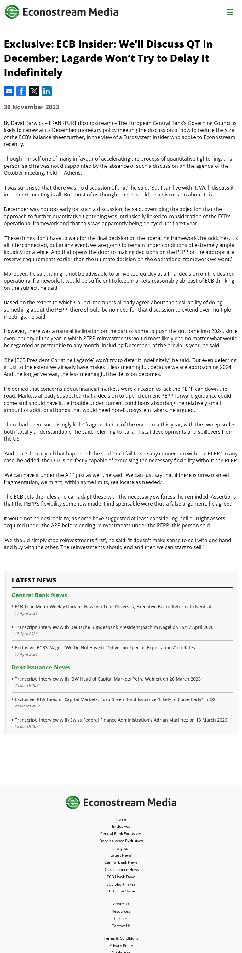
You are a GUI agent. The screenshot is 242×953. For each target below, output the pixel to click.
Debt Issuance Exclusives (121, 841)
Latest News (121, 855)
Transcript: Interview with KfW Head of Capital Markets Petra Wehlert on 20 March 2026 (108, 679)
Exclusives (121, 826)
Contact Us (121, 925)
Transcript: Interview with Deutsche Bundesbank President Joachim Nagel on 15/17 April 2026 (114, 627)
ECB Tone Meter (121, 891)
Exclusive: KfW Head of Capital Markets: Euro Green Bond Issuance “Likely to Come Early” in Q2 (115, 699)
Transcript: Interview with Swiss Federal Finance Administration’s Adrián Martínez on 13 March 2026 (121, 720)
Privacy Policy (121, 945)
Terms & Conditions (121, 938)
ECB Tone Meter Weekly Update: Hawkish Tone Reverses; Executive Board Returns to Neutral (113, 607)
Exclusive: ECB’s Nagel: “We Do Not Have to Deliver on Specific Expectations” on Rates (105, 648)
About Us (121, 904)
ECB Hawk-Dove (121, 877)
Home (121, 819)
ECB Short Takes (121, 884)
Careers (121, 918)
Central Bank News (39, 595)
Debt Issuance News (41, 667)
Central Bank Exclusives (121, 833)
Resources (121, 911)
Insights (121, 848)
